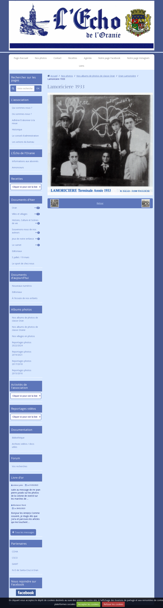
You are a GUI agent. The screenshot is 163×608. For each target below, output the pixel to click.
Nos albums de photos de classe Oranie (25, 328)
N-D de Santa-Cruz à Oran (25, 570)
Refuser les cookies (113, 604)
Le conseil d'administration (25, 135)
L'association (19, 100)
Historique (17, 129)
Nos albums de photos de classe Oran (25, 319)
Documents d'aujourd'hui (20, 276)
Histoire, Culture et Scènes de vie (26, 222)
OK (37, 88)
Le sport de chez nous (23, 263)
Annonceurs (18, 167)
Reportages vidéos (23, 408)
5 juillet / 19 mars (20, 257)
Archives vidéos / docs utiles (23, 445)
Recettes (72, 58)
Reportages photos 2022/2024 (21, 344)
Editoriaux (17, 251)
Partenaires (19, 543)
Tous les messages (23, 532)
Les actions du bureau (23, 141)
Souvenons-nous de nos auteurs (26, 231)
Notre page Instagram (138, 58)
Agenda (87, 58)
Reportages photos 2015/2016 (21, 372)
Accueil (53, 75)
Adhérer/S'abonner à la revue (23, 122)
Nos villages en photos (23, 336)
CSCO (15, 557)
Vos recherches (19, 466)
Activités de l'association (19, 386)
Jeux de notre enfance (26, 238)
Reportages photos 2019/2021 (21, 353)
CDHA (15, 551)
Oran (26, 207)
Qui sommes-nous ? (22, 107)
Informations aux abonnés (25, 161)
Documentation (21, 430)
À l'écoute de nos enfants (24, 298)
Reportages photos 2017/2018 (21, 362)
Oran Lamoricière (127, 75)
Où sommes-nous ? (22, 113)
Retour (100, 203)
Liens (81, 65)
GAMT (15, 563)
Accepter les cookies (88, 604)
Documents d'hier (23, 200)
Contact (57, 58)
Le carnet (26, 244)
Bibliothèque (18, 437)
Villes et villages (26, 213)
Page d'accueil (21, 58)
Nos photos (41, 58)
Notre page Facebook (109, 58)
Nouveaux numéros (22, 285)
